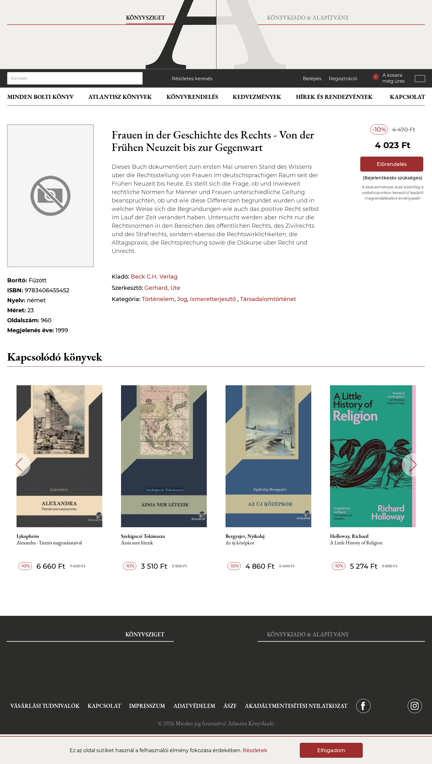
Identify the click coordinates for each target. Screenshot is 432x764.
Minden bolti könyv (40, 97)
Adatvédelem (194, 705)
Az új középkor (240, 543)
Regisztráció (343, 78)
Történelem (158, 299)
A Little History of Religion (356, 543)
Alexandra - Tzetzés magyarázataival (49, 543)
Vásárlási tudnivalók (45, 705)
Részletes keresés (192, 78)
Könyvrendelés (192, 97)
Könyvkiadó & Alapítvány (308, 17)
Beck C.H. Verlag (154, 276)
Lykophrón (28, 536)
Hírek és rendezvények (334, 97)
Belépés (312, 78)
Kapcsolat (407, 97)
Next (413, 464)
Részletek (255, 750)
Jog (182, 299)
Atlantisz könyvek (120, 97)
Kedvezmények (257, 97)
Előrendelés (392, 164)
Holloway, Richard (349, 536)
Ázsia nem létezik (137, 543)
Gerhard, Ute (162, 288)
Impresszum (147, 705)
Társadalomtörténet (268, 299)
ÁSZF (230, 705)
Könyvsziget (145, 17)
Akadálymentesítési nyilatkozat (296, 705)
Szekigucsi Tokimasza (143, 536)
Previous (19, 464)
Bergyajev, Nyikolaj (245, 536)
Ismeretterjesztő (213, 299)
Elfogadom (331, 750)
